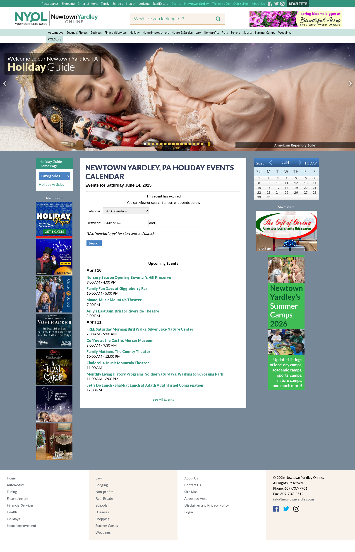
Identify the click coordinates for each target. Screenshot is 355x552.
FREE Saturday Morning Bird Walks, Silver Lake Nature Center (139, 329)
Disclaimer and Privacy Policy (206, 505)
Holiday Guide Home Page (50, 163)
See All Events (163, 399)
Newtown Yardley (196, 3)
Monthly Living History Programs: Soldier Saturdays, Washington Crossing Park (154, 374)
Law (198, 32)
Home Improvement (155, 32)
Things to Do (221, 3)
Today (310, 163)
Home (11, 478)
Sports (247, 32)
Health (131, 3)
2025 (260, 163)
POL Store (54, 39)
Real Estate (160, 3)
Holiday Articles (51, 184)
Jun (285, 162)
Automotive (55, 32)
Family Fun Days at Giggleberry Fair (117, 288)
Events (176, 3)
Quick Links (241, 3)
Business (96, 32)
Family (105, 3)
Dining (12, 492)
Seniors (235, 32)
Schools (118, 3)
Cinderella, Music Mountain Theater (117, 363)
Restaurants (49, 3)
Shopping (68, 3)
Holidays (13, 519)
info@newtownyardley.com (293, 499)
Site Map (191, 492)
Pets (225, 32)
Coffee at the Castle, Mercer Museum (119, 340)
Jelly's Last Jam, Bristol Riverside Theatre (122, 311)
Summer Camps (265, 32)
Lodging (144, 3)
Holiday (134, 32)
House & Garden (182, 32)
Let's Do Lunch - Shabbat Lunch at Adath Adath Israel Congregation (144, 385)
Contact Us (192, 485)
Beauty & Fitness (77, 32)
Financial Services (116, 32)
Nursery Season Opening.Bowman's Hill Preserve (128, 277)
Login (188, 512)
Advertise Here (195, 498)
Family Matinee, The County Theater (118, 351)
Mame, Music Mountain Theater (114, 300)
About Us (258, 3)
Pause (209, 144)
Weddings (284, 32)
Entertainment (88, 3)
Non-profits (211, 32)
